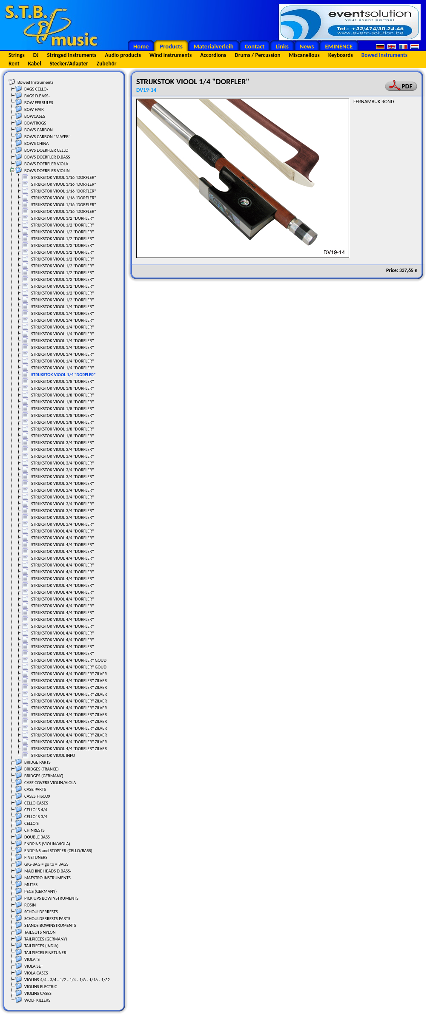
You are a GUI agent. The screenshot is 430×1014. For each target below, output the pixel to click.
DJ (36, 55)
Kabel (34, 63)
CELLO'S (31, 823)
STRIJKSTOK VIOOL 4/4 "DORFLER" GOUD (68, 660)
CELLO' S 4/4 (35, 810)
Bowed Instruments (384, 55)
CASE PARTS (35, 789)
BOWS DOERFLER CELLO (46, 150)
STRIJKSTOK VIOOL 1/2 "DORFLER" (62, 218)
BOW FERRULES (38, 102)
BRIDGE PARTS (37, 762)
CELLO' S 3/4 (35, 816)
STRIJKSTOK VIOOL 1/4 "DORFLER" (62, 306)
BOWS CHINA (36, 143)
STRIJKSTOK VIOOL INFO (53, 755)
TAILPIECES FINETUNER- (46, 952)
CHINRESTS (34, 830)
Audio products (123, 55)
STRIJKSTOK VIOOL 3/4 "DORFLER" (62, 442)
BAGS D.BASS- (37, 96)
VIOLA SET (33, 966)
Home (141, 46)
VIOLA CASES (36, 973)
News (307, 46)
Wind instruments (170, 55)
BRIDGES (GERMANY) (43, 776)
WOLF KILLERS (37, 1000)
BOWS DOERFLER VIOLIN (47, 170)
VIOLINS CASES (38, 993)
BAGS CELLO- (36, 89)
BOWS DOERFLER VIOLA (46, 164)
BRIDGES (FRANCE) (41, 769)
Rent (14, 63)
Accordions (213, 55)
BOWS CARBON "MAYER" (47, 136)
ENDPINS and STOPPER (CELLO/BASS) (58, 850)
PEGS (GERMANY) (40, 891)
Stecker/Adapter (69, 63)
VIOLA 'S (32, 959)
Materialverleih (214, 46)
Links (281, 46)
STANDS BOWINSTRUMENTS (50, 925)
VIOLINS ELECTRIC (40, 986)
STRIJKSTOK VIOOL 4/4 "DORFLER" (62, 531)
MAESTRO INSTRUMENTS (47, 878)
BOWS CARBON (38, 130)
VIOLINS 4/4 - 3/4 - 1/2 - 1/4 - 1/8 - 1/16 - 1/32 (67, 980)
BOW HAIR (34, 109)
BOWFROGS (35, 123)
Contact (255, 46)
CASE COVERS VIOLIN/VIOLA (50, 782)
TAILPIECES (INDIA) (41, 946)
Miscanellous (304, 55)
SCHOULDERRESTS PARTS (47, 918)
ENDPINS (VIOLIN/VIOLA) (47, 844)
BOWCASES (34, 116)
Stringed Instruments (71, 55)
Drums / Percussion (257, 55)
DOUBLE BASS (37, 837)
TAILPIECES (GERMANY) (45, 939)
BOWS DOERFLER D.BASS (47, 157)
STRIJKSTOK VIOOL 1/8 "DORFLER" (62, 381)
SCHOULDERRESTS (41, 912)
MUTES (30, 884)
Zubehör (106, 63)
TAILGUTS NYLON (40, 932)
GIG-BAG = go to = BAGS (46, 864)
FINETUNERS (35, 857)
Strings (17, 55)
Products (171, 46)
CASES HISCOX (37, 796)
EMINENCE (339, 46)
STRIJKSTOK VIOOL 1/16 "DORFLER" (63, 177)
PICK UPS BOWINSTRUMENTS (51, 898)
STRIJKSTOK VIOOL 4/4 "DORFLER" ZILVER (69, 674)
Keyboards (340, 55)
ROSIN (30, 905)
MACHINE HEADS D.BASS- (47, 871)
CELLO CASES (36, 803)
